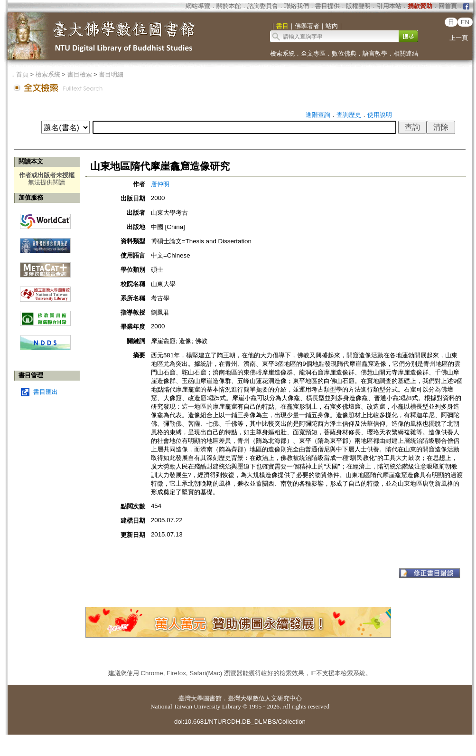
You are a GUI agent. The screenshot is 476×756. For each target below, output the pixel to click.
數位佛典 (344, 53)
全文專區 (313, 53)
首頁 (22, 74)
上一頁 (458, 37)
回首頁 (448, 6)
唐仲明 (160, 184)
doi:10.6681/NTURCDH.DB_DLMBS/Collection (240, 721)
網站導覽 (198, 6)
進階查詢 (318, 114)
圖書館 (212, 698)
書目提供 (327, 6)
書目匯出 (45, 391)
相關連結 (405, 53)
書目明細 (111, 74)
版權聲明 (358, 6)
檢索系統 (282, 53)
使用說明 (379, 114)
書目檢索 (79, 74)
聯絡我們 (296, 6)
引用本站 (389, 6)
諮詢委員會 (262, 6)
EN (465, 22)
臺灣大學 (190, 698)
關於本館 (228, 6)
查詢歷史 (348, 114)
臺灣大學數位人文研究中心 (265, 698)
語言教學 (375, 53)
